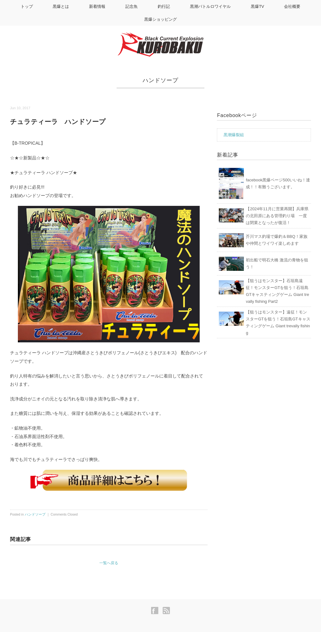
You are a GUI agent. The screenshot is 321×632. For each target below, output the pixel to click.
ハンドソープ (160, 80)
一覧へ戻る (108, 563)
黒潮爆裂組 (234, 134)
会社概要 (292, 6)
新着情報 (97, 6)
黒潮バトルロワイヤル (210, 6)
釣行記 (164, 6)
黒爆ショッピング (160, 19)
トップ (27, 6)
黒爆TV (257, 6)
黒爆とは (61, 6)
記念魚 (131, 6)
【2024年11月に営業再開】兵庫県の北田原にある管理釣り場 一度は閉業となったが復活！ (277, 215)
